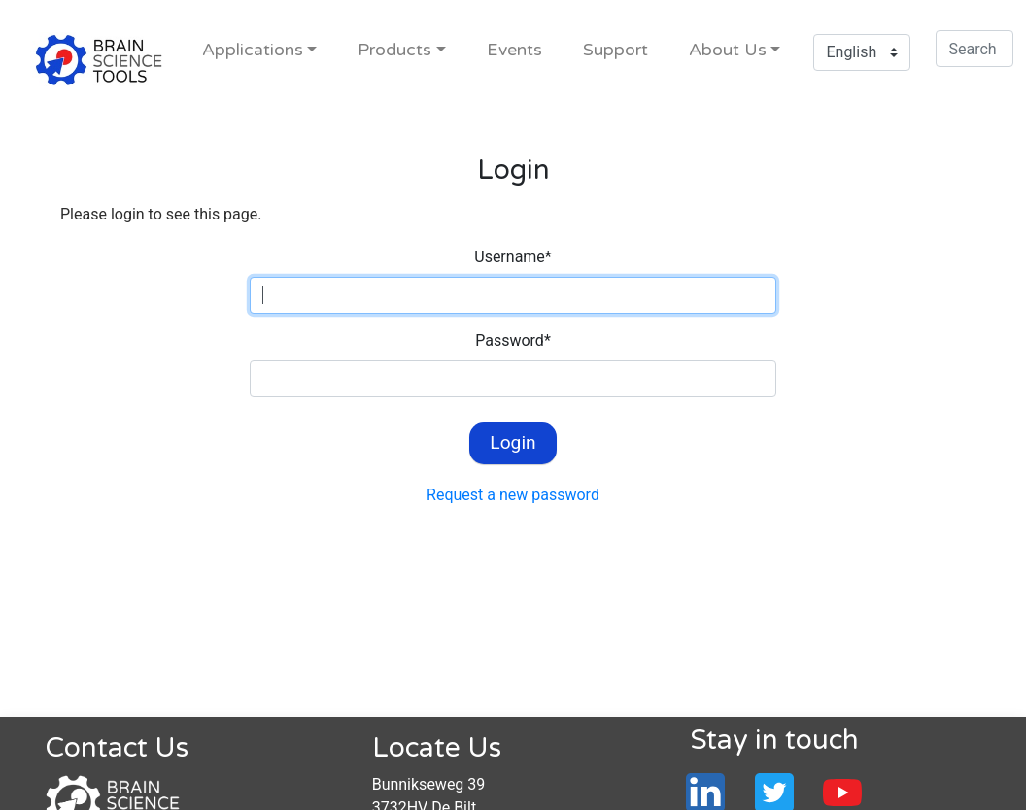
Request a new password (513, 495)
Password (513, 340)
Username (512, 257)
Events (514, 50)
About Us (728, 50)
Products (394, 50)
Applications (252, 50)
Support (615, 50)
